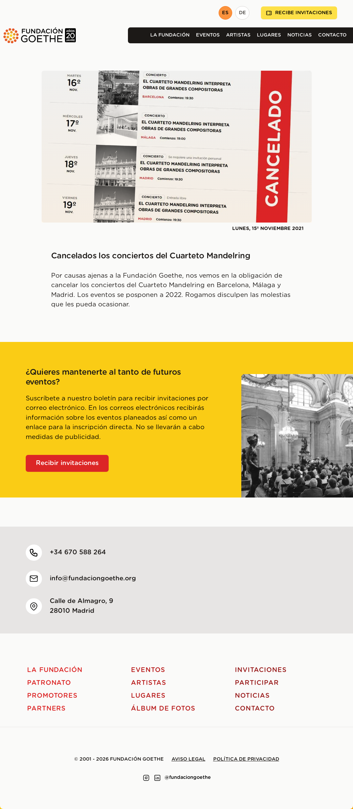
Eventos (208, 35)
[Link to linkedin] (157, 778)
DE (242, 12)
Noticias (299, 35)
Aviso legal (188, 759)
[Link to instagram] (146, 778)
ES (225, 12)
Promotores (52, 696)
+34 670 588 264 (78, 552)
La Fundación (170, 35)
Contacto (332, 35)
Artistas (238, 35)
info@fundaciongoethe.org (93, 578)
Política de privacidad (246, 759)
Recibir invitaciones (67, 463)
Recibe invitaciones (299, 13)
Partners (46, 709)
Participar (257, 683)
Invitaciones (260, 670)
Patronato (49, 683)
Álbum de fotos (163, 709)
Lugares (269, 35)
